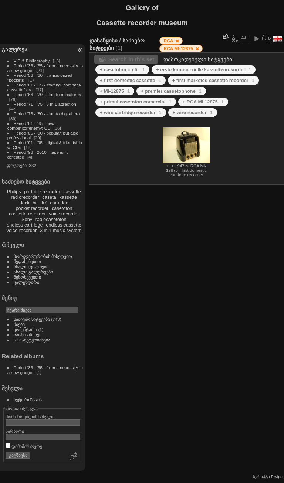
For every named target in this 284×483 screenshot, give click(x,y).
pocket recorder (32, 208)
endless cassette (63, 225)
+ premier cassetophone (171, 91)
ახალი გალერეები (33, 271)
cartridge (59, 202)
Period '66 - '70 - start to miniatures (47, 94)
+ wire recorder (193, 112)
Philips (14, 191)
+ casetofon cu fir (122, 69)
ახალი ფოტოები (31, 266)
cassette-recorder (27, 214)
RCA (168, 41)
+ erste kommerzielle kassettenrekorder (203, 69)
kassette (68, 197)
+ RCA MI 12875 (203, 102)
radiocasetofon (51, 219)
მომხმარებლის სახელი (30, 416)
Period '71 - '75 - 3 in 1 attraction (45, 104)
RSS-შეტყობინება (32, 339)
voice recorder (64, 214)
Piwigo (277, 477)
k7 (44, 202)
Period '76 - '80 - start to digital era (47, 113)
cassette (72, 191)
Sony (26, 219)
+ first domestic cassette (130, 80)
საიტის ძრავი (27, 334)
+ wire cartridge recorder (131, 112)
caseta (49, 197)
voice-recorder (22, 230)
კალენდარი (26, 282)
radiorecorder (25, 197)
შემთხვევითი (27, 277)
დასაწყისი (103, 40)
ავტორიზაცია (28, 399)
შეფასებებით (27, 261)
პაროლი (15, 431)
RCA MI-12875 (178, 48)
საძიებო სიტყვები (32, 319)
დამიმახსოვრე (24, 446)
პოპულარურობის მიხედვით (43, 256)
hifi (35, 202)
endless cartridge (25, 225)
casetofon (62, 208)
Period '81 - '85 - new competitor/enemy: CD (30, 125)
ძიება (19, 324)
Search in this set (131, 59)
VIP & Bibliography (32, 60)
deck (25, 202)
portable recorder (42, 191)
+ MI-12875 (115, 91)
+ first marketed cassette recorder (213, 80)
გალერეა (14, 49)
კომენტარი (25, 329)
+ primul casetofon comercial (136, 102)
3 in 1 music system (60, 230)
